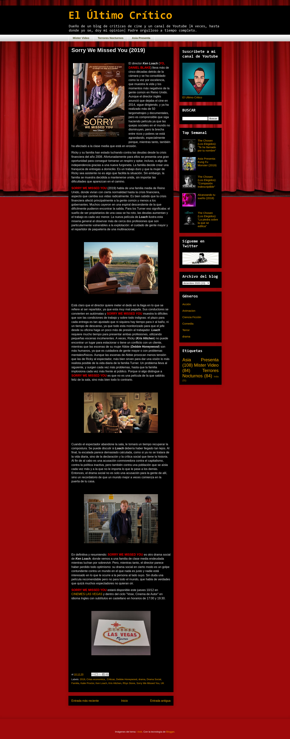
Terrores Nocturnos (110, 37)
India (216, 376)
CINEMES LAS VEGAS (86, 594)
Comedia (187, 323)
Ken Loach (101, 683)
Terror (186, 330)
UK (162, 683)
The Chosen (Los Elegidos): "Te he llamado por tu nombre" (207, 145)
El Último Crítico (120, 16)
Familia (75, 683)
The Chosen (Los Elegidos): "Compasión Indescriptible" (207, 181)
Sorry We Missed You (147, 683)
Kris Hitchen (114, 683)
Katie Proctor (87, 683)
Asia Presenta (141, 37)
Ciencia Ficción (191, 317)
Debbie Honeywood (126, 679)
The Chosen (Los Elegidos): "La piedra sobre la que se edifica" (208, 219)
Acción (186, 304)
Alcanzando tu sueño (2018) (206, 196)
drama (142, 679)
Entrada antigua (160, 700)
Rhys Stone (129, 683)
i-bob (139, 731)
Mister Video (81, 37)
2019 (82, 679)
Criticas (111, 679)
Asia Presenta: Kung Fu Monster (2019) (207, 162)
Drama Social (154, 679)
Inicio (124, 700)
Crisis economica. (96, 679)
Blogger (170, 731)
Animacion (188, 310)
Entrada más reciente (85, 700)
